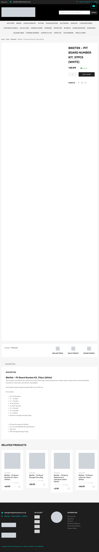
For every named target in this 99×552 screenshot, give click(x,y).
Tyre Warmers (68, 33)
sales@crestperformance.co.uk (21, 2)
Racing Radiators (79, 28)
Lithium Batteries (86, 23)
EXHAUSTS (74, 23)
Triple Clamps (80, 33)
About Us (70, 519)
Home (3, 39)
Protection (58, 28)
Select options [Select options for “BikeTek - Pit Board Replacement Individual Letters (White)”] (69, 489)
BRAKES (19, 23)
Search (93, 12)
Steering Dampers (32, 33)
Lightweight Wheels (11, 28)
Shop (7, 39)
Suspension (91, 28)
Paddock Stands (37, 28)
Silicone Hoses (18, 33)
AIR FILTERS (10, 23)
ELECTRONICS (64, 23)
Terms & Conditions (74, 526)
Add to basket (86, 74)
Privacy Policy (72, 528)
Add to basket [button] (19, 487)
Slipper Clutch (46, 33)
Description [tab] (10, 364)
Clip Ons (41, 23)
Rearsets (67, 28)
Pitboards (48, 28)
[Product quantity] (72, 74)
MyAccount (4, 2)
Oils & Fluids (24, 28)
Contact (70, 521)
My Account (71, 516)
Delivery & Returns (73, 523)
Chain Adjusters (52, 23)
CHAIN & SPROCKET (29, 23)
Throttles (57, 33)
